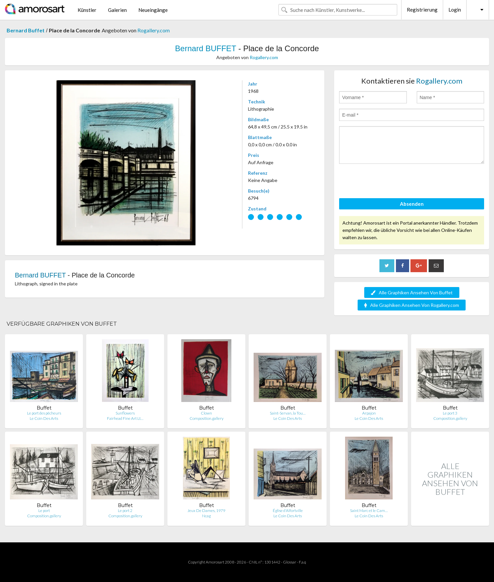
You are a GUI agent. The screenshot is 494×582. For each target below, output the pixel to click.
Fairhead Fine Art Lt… (125, 418)
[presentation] (389, 182)
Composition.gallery (207, 418)
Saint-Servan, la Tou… (287, 413)
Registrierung (422, 10)
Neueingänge (153, 10)
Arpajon (369, 413)
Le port (44, 510)
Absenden (412, 204)
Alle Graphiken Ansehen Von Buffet (412, 292)
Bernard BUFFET (205, 48)
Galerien (117, 10)
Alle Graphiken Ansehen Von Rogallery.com (411, 305)
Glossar (289, 562)
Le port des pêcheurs (44, 413)
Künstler (87, 10)
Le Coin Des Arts (44, 418)
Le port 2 (125, 510)
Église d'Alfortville (288, 510)
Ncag (206, 515)
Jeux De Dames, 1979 (206, 510)
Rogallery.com (153, 30)
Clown (206, 413)
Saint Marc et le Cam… (369, 510)
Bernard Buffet (26, 30)
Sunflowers (125, 413)
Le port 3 (450, 413)
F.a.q (302, 562)
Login (454, 10)
